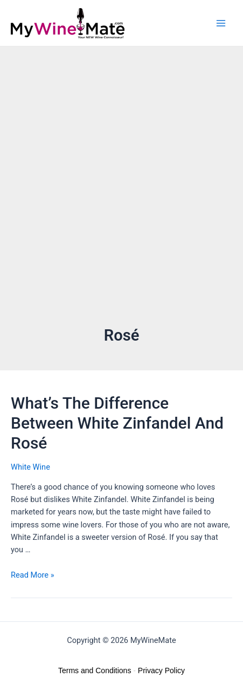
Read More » (32, 575)
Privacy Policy (161, 670)
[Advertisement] (121, 197)
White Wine (30, 467)
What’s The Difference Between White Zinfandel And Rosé (117, 423)
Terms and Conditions (94, 670)
